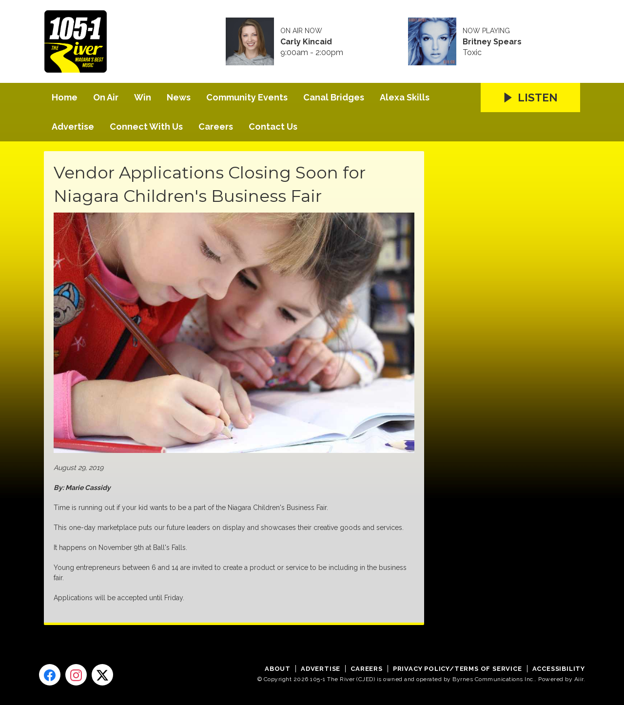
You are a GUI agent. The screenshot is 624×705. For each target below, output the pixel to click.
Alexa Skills (404, 97)
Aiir (579, 679)
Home (65, 97)
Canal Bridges (333, 97)
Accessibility (558, 668)
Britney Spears (492, 42)
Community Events (247, 97)
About (278, 668)
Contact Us (273, 126)
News (179, 97)
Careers (215, 126)
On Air (105, 97)
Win (142, 97)
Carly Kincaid (306, 42)
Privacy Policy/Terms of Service (457, 668)
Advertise (73, 126)
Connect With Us (146, 126)
